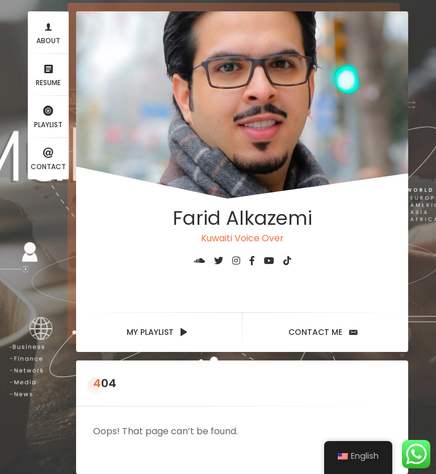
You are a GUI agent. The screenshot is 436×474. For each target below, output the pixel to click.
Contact (48, 158)
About (48, 32)
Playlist (48, 116)
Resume (48, 74)
